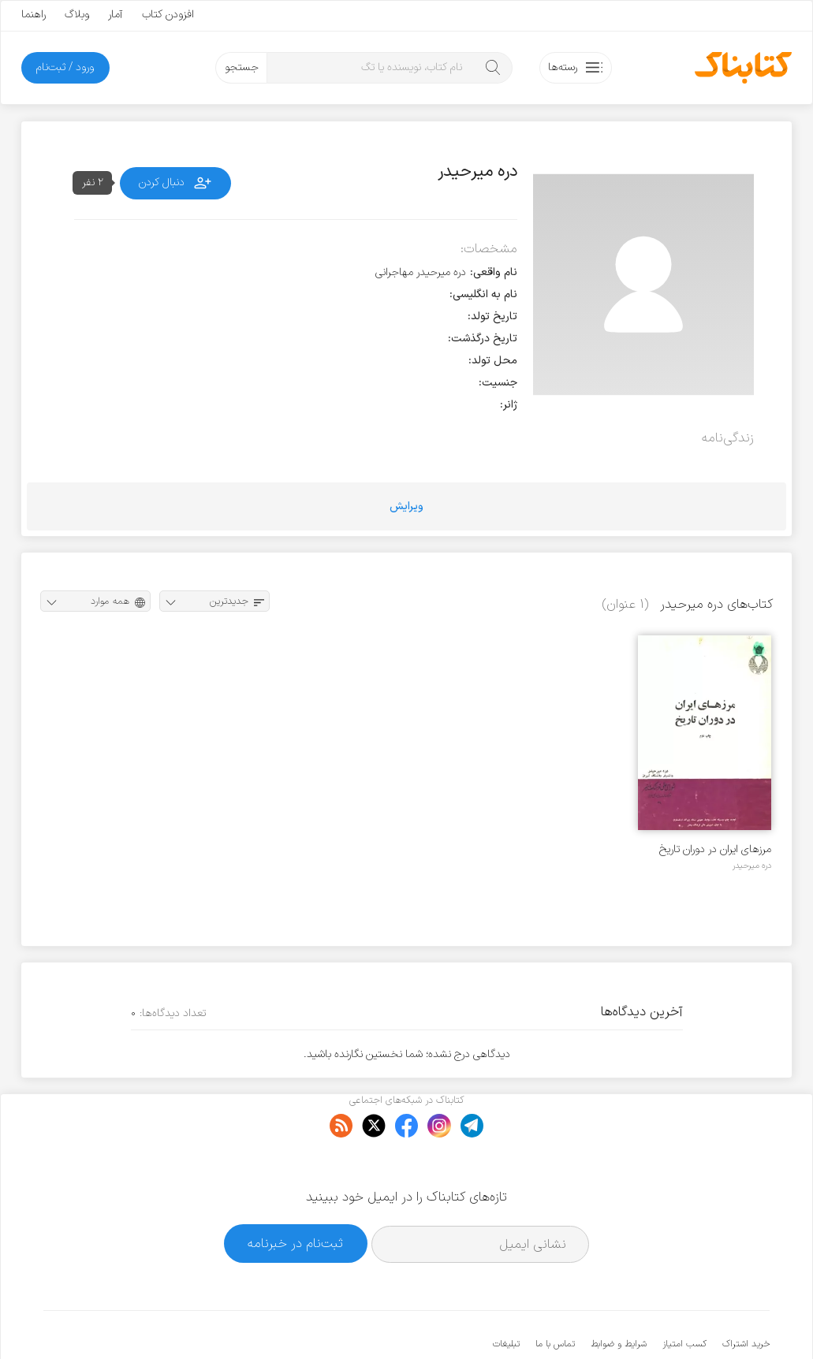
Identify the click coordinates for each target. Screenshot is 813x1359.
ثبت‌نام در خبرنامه (295, 1195)
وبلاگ (77, 14)
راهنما (33, 14)
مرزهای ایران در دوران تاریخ (715, 849)
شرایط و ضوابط (619, 1296)
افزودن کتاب (168, 14)
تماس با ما (555, 1296)
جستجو (242, 67)
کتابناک (686, 1320)
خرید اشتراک (746, 1296)
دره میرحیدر (752, 865)
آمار (115, 14)
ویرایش (406, 506)
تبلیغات (506, 1296)
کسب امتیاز (684, 1296)
